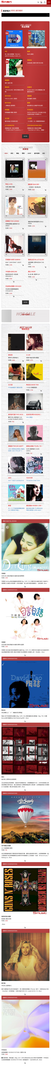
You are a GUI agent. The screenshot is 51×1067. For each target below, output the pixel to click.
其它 (43, 153)
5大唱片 (6, 2)
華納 (17, 153)
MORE (25, 136)
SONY (29, 153)
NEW (6, 153)
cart (23, 190)
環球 (23, 153)
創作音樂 (36, 153)
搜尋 (38, 2)
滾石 (12, 153)
